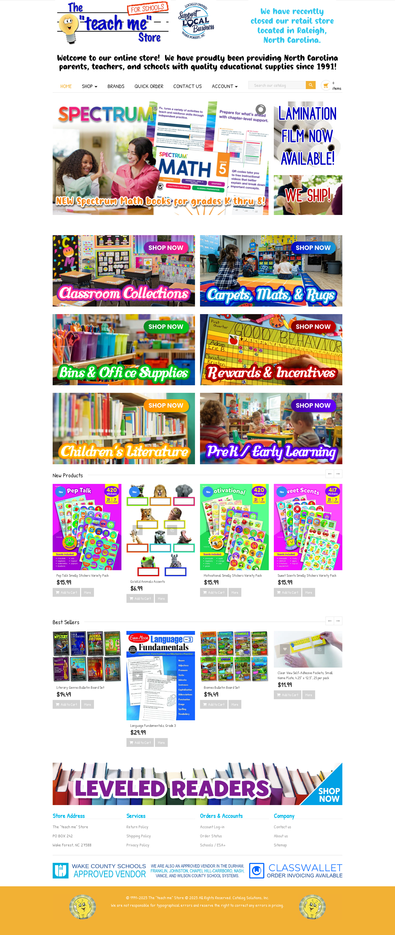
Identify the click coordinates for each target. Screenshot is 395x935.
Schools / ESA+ (212, 845)
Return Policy (137, 827)
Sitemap (280, 845)
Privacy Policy (137, 845)
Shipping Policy (138, 836)
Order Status (211, 836)
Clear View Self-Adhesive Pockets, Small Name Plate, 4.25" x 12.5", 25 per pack (305, 675)
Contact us (282, 827)
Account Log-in (212, 827)
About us (281, 836)
